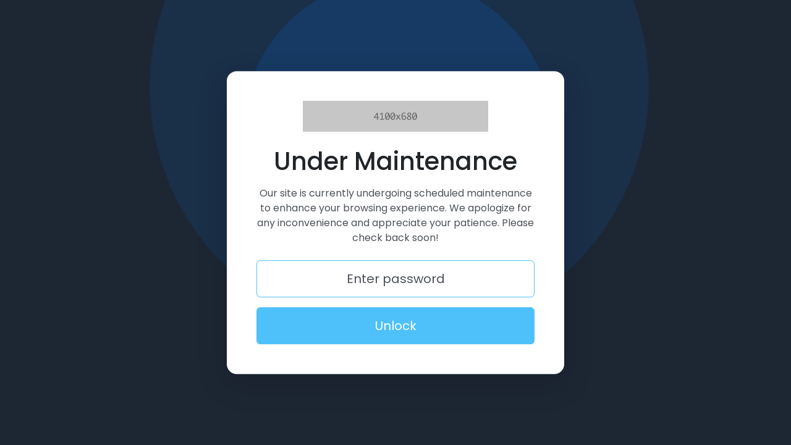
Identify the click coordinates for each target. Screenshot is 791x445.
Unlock (396, 325)
